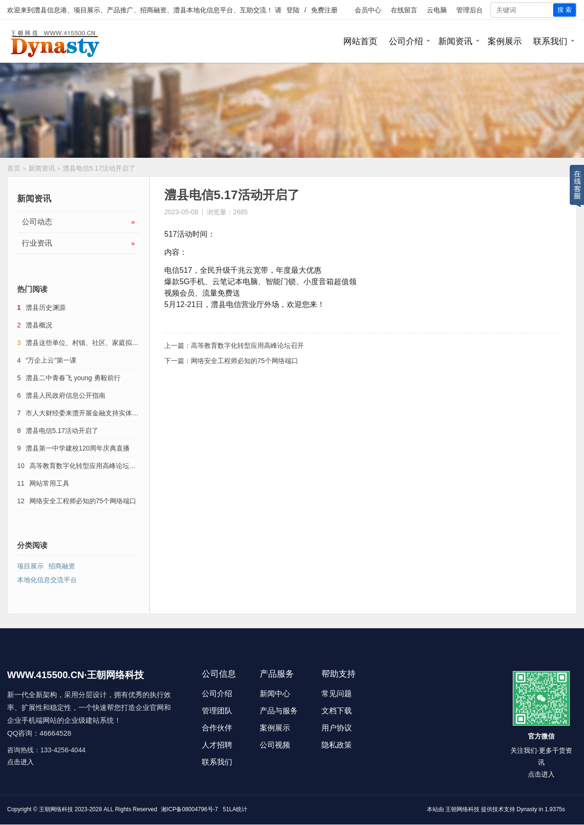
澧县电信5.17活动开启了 (62, 430)
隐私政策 (336, 745)
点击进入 (20, 762)
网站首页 (360, 41)
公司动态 (78, 222)
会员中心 (368, 10)
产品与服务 (279, 711)
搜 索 (564, 9)
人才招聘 (217, 745)
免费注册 (324, 10)
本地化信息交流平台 (47, 580)
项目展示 (30, 566)
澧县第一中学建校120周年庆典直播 (78, 448)
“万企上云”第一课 (51, 360)
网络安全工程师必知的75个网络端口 (244, 361)
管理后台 (469, 10)
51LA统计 (235, 809)
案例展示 (505, 41)
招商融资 (61, 566)
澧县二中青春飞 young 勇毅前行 (73, 378)
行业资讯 (78, 243)
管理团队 (217, 711)
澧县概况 (39, 325)
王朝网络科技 (462, 809)
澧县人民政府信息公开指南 (65, 395)
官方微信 (541, 736)
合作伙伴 (217, 728)
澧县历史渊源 (46, 307)
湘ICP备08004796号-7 (189, 809)
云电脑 (437, 10)
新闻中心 (275, 694)
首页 (13, 168)
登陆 (293, 10)
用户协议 (336, 728)
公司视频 (275, 745)
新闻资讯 (455, 41)
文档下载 (336, 711)
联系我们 (550, 41)
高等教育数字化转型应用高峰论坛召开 (247, 345)
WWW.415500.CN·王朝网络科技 (75, 675)
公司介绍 (406, 41)
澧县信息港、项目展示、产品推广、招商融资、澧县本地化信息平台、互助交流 (150, 10)
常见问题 (336, 694)
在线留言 (404, 10)
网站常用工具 (49, 483)
